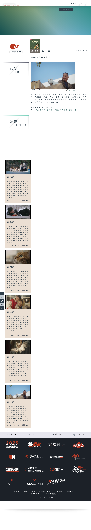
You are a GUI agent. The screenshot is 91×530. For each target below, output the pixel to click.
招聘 (26, 491)
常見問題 (59, 491)
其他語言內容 (52, 494)
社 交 (36, 434)
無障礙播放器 (36, 494)
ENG (72, 4)
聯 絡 (58, 434)
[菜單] (88, 3)
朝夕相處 (64, 110)
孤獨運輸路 (41, 110)
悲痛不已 (72, 110)
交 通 (14, 434)
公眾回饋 (80, 435)
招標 (34, 491)
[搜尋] (82, 3)
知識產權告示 (45, 491)
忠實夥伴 (50, 110)
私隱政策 (70, 491)
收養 (57, 110)
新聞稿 (17, 491)
